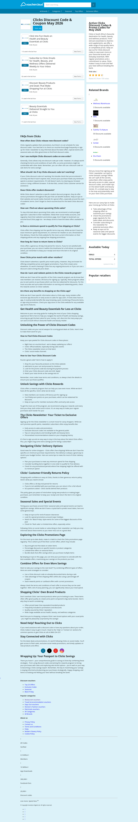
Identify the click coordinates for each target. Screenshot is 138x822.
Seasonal (68, 11)
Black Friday (29, 692)
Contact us (29, 724)
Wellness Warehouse (101, 103)
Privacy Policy (30, 722)
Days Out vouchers (32, 704)
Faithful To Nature (100, 130)
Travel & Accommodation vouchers (38, 702)
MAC (95, 116)
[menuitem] (44, 11)
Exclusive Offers (92, 11)
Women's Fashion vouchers (35, 707)
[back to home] (32, 4)
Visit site (93, 71)
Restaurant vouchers (32, 700)
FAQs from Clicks (30, 136)
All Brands (28, 714)
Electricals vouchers (32, 709)
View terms (77, 51)
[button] (44, 11)
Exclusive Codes (31, 687)
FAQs (27, 729)
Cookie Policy (30, 734)
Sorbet (95, 143)
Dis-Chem (97, 156)
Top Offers (79, 11)
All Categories (30, 711)
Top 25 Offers (30, 685)
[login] (96, 75)
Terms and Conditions (33, 727)
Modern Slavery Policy (33, 731)
